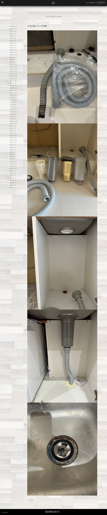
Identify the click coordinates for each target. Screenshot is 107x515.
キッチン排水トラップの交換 (37, 26)
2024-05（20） (14, 74)
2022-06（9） (13, 116)
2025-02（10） (14, 57)
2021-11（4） (13, 130)
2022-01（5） (13, 126)
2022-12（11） (13, 102)
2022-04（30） (14, 121)
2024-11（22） (13, 64)
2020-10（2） (13, 154)
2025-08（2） (13, 43)
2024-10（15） (13, 66)
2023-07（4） (13, 90)
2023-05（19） (13, 92)
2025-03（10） (14, 55)
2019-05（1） (13, 185)
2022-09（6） (13, 109)
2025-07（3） (13, 45)
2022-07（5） (13, 114)
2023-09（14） (14, 85)
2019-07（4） (13, 180)
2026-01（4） (13, 33)
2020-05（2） (13, 164)
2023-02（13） (13, 100)
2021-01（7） (13, 149)
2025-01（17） (13, 59)
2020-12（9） (13, 152)
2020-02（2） (13, 168)
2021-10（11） (13, 133)
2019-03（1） (13, 187)
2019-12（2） (13, 171)
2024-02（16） (14, 78)
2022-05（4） (13, 119)
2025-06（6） (13, 47)
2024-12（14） (13, 62)
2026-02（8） (13, 31)
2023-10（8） (13, 83)
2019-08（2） (13, 178)
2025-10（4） (13, 40)
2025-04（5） (13, 52)
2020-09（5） (13, 156)
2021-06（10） (13, 140)
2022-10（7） (13, 107)
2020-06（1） (13, 161)
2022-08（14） (14, 111)
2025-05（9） (13, 50)
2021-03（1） (13, 147)
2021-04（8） (13, 145)
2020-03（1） (13, 166)
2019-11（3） (13, 173)
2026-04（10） (14, 26)
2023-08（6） (13, 88)
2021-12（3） (13, 128)
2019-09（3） (13, 175)
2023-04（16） (14, 95)
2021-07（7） (13, 138)
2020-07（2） (13, 159)
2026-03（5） (13, 28)
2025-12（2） (13, 36)
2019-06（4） (13, 183)
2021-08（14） (13, 135)
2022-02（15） (13, 123)
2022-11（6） (13, 104)
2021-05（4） (13, 142)
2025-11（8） (13, 38)
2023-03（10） (14, 97)
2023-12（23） (13, 81)
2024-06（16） (14, 71)
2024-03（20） (14, 76)
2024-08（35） (14, 69)
